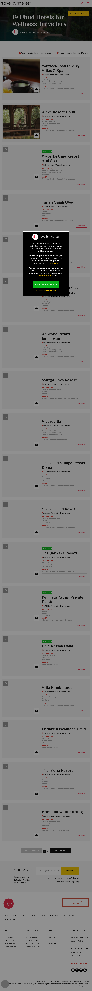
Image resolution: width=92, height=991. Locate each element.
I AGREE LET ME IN (46, 284)
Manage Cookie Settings (46, 290)
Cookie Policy (51, 263)
